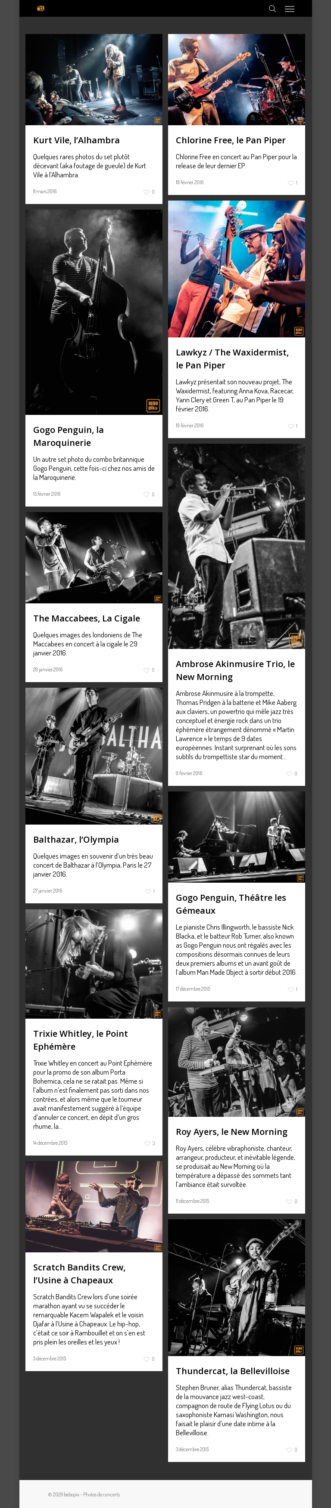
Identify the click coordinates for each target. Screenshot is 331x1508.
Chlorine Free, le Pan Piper (231, 140)
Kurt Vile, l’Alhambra (76, 140)
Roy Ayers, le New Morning (231, 1131)
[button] (289, 8)
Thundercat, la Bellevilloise (233, 1371)
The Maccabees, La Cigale (86, 618)
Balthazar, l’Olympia (76, 839)
